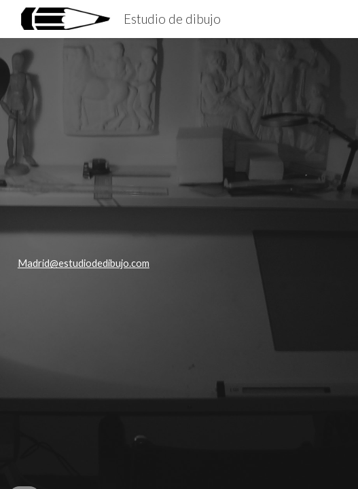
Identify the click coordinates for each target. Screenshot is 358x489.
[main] (179, 263)
